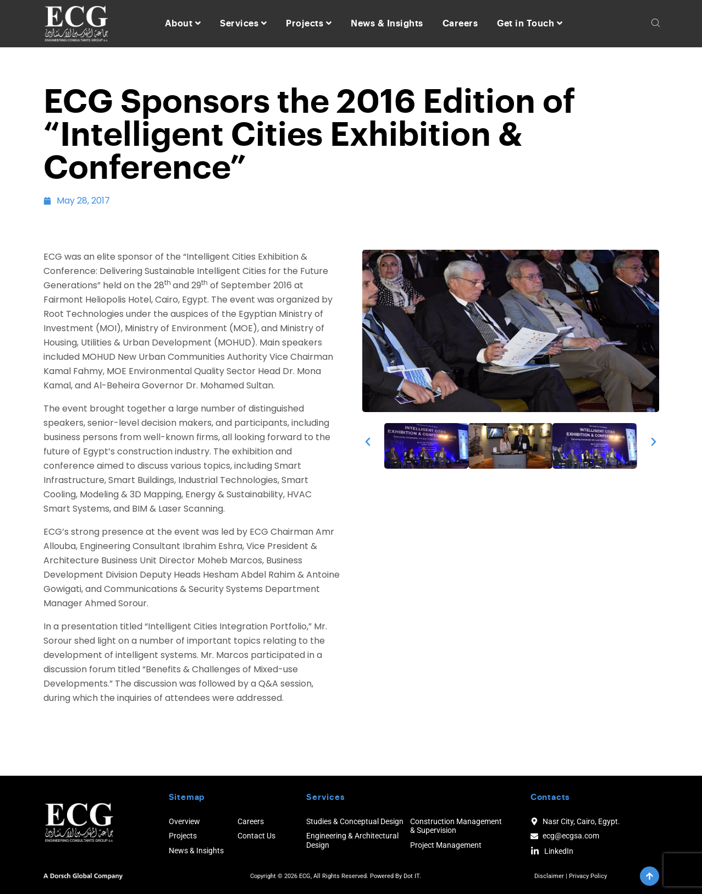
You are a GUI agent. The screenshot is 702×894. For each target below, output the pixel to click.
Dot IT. (412, 876)
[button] (367, 441)
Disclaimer (549, 876)
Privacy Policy (588, 876)
